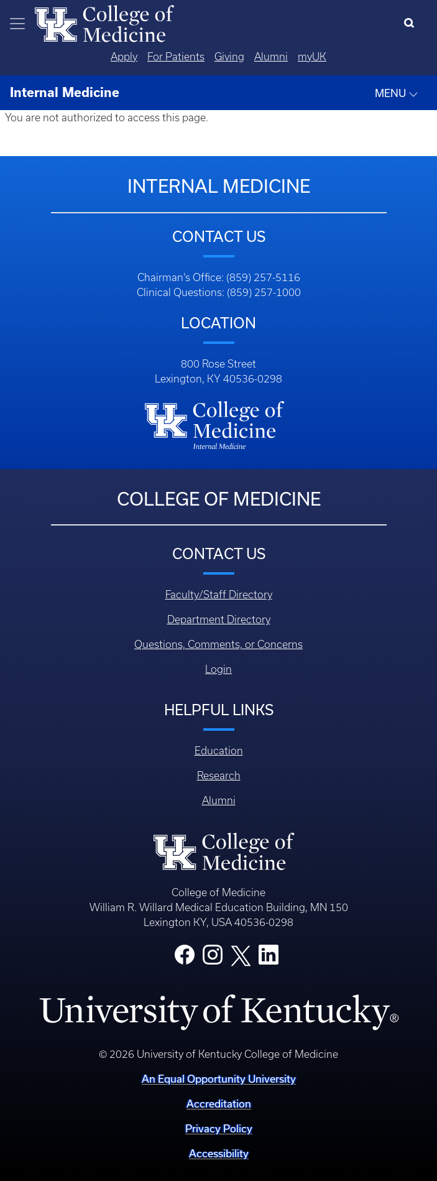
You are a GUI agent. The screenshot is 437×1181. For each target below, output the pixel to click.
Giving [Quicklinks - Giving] (229, 56)
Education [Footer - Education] (219, 750)
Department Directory (218, 619)
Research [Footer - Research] (219, 775)
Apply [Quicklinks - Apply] (124, 56)
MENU (396, 93)
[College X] (241, 955)
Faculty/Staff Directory (218, 594)
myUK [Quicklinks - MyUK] (312, 56)
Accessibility (219, 1153)
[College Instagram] (213, 958)
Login (218, 669)
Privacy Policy (218, 1128)
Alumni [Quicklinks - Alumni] (271, 56)
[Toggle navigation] (17, 23)
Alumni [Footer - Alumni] (219, 800)
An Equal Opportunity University (219, 1079)
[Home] (104, 22)
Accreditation (218, 1103)
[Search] (412, 23)
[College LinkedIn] (268, 958)
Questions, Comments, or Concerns (218, 644)
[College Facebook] (185, 958)
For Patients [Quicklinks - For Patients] (176, 56)
